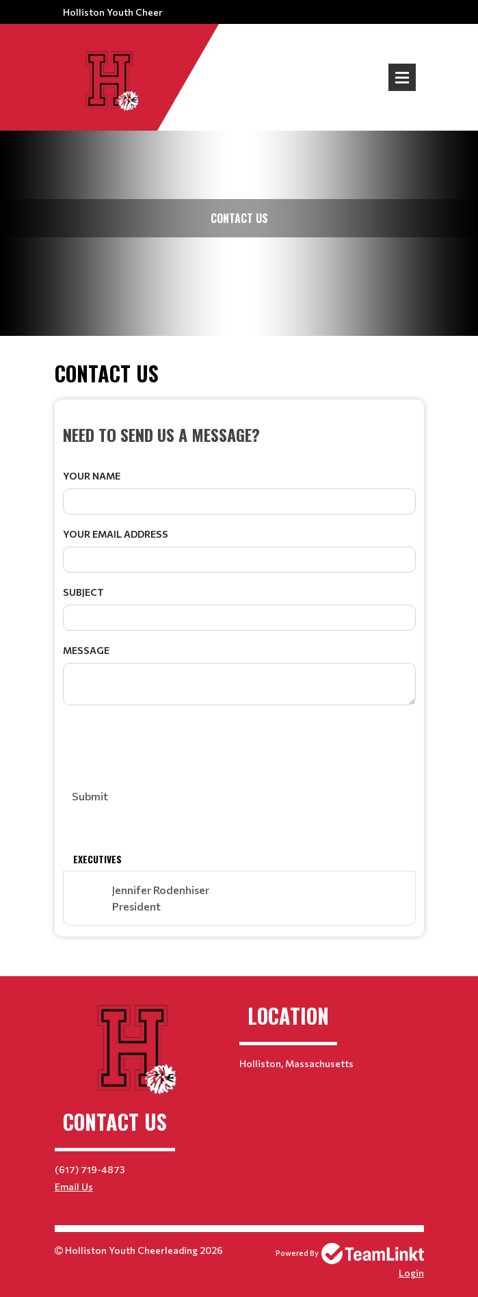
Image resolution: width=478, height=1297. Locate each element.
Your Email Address (115, 534)
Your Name (91, 476)
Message (86, 650)
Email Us (74, 1186)
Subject (83, 592)
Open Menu (402, 77)
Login (411, 1273)
